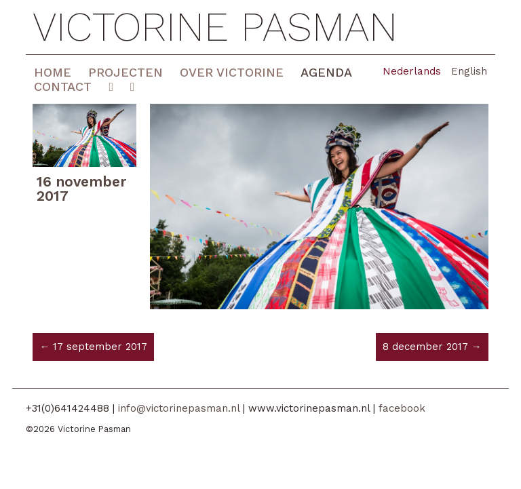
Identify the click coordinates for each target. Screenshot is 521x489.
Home (52, 72)
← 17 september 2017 (93, 346)
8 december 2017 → (432, 346)
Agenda (326, 72)
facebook (402, 408)
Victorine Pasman (215, 27)
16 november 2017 (81, 188)
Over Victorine (232, 72)
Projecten (125, 72)
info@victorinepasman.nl (178, 408)
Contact (63, 86)
